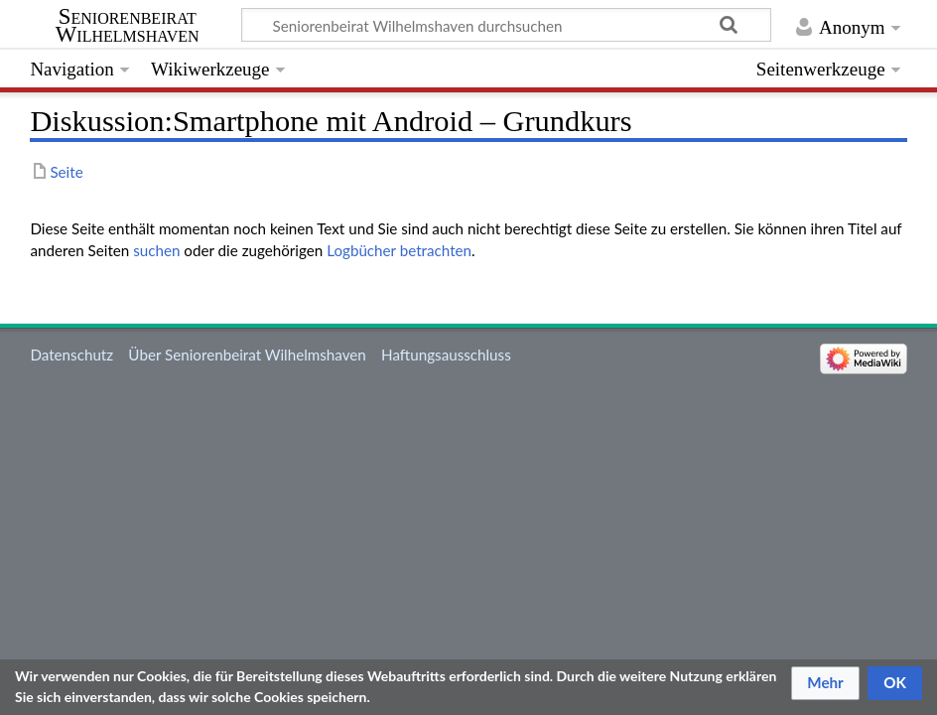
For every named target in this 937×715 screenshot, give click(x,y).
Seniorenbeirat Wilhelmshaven (128, 26)
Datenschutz (71, 354)
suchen (156, 250)
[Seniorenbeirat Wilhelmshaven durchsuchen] (506, 25)
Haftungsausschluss (446, 354)
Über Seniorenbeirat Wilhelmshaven (246, 354)
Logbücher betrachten (399, 250)
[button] (825, 683)
